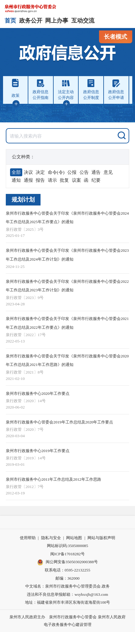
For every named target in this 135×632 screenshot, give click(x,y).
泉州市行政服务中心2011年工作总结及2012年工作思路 (53, 479)
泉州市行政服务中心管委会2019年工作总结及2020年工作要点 (59, 422)
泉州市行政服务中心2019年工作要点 (37, 450)
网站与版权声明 (101, 537)
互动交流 (82, 20)
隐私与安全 (51, 537)
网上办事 (56, 20)
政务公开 (30, 20)
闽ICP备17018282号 (67, 554)
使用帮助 (28, 537)
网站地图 (74, 537)
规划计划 (23, 199)
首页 (10, 20)
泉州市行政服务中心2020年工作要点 (37, 393)
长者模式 (115, 36)
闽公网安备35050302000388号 (67, 562)
